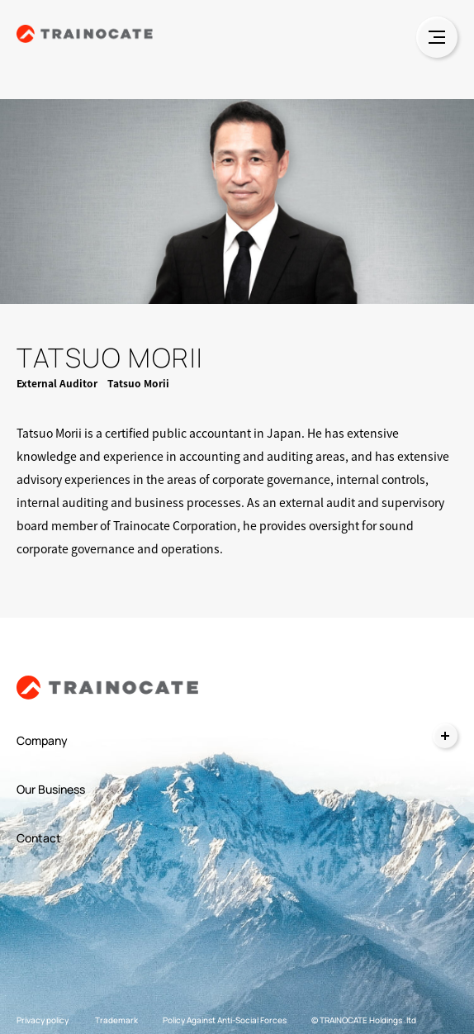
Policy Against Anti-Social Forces (225, 1020)
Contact (39, 838)
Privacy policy (43, 1020)
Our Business (51, 789)
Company (42, 740)
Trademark (116, 1020)
